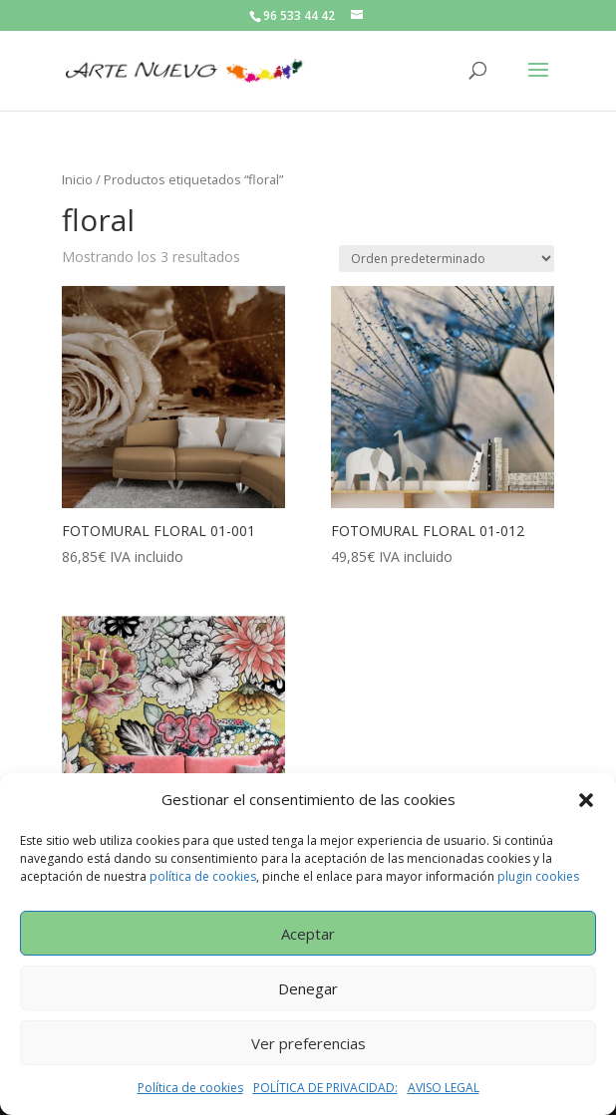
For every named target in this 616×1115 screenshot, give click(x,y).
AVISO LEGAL (443, 1087)
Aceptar (308, 934)
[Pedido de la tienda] (446, 258)
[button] (586, 800)
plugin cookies (538, 876)
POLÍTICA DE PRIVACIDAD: (325, 1087)
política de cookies (203, 876)
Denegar (308, 988)
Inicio (77, 179)
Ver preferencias (308, 1043)
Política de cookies (190, 1087)
